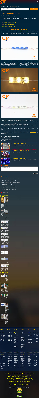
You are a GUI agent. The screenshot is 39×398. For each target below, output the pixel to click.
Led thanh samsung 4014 (6, 262)
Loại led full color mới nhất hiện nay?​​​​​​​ (8, 24)
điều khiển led (34, 132)
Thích (2, 15)
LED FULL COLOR (9, 351)
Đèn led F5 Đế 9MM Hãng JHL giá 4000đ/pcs (2, 280)
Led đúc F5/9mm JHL (6, 298)
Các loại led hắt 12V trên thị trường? (18, 143)
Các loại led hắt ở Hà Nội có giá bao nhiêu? (20, 150)
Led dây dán (22, 354)
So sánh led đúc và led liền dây (7, 184)
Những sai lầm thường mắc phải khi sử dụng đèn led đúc (11, 182)
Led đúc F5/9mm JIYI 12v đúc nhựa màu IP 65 (6, 289)
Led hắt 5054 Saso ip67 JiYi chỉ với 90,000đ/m (7, 217)
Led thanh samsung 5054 (2, 269)
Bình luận (6, 15)
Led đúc (2, 332)
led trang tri (8, 10)
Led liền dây (16, 332)
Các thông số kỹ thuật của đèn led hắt (8, 26)
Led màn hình (29, 354)
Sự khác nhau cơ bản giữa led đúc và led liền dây (10, 180)
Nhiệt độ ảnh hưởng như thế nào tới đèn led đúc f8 (10, 187)
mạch (31, 132)
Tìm (34, 9)
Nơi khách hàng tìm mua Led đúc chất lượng (9, 189)
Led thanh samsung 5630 (6, 269)
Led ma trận (2, 354)
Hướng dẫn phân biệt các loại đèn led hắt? (9, 22)
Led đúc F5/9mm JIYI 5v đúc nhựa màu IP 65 (2, 299)
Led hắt (29, 332)
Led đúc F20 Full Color (6, 311)
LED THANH (35, 351)
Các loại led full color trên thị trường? (18, 158)
